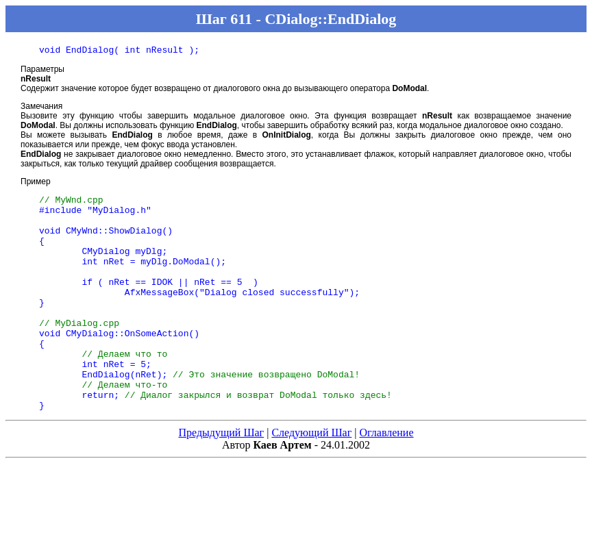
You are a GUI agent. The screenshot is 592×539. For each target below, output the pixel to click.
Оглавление (386, 478)
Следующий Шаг (311, 478)
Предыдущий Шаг (221, 478)
